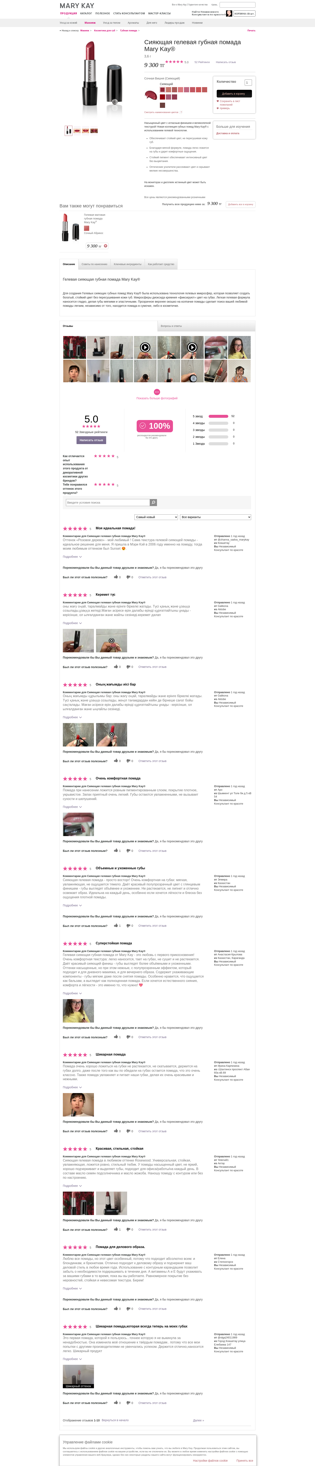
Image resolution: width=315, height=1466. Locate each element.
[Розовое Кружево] (186, 90)
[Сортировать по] (156, 517)
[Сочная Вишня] (100, 80)
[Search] (237, 5)
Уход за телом (111, 22)
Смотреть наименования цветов (161, 112)
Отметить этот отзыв (153, 577)
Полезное (102, 13)
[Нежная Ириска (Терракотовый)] (204, 90)
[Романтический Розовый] (180, 90)
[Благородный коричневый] (162, 106)
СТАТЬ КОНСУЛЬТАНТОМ (129, 13)
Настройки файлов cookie (210, 1460)
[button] (78, 640)
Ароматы (133, 22)
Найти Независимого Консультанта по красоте (208, 13)
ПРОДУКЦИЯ (68, 13)
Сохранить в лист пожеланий (230, 103)
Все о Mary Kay (179, 4)
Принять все (244, 1460)
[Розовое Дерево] (174, 90)
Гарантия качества (198, 4)
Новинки (197, 22)
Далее (198, 1420)
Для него (151, 22)
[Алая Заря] (162, 97)
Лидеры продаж (175, 22)
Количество (226, 81)
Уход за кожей (68, 22)
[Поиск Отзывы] (153, 502)
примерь (225, 108)
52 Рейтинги (202, 62)
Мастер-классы (159, 13)
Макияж (90, 22)
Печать (251, 30)
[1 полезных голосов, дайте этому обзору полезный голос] (117, 851)
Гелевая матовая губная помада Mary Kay (94, 218)
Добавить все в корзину (240, 204)
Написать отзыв (226, 62)
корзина (244, 13)
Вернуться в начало (115, 1420)
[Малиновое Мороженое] (192, 90)
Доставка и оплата (227, 133)
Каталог (86, 13)
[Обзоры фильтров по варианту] (215, 517)
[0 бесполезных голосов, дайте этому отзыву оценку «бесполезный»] (129, 577)
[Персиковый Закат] (198, 90)
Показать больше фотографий (157, 394)
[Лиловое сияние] (168, 97)
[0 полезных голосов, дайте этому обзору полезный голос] (117, 577)
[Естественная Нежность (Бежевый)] (168, 90)
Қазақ (214, 4)
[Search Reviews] (111, 502)
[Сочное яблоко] (174, 97)
